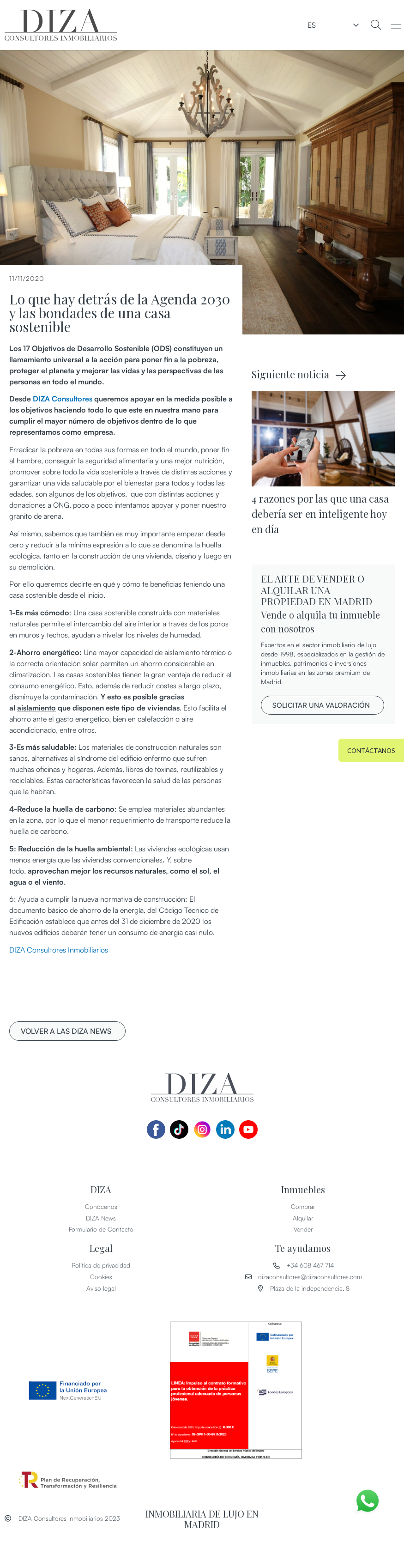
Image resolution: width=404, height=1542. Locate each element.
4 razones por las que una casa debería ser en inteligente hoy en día (320, 514)
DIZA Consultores (62, 398)
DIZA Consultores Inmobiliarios (58, 949)
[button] (396, 25)
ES (345, 25)
